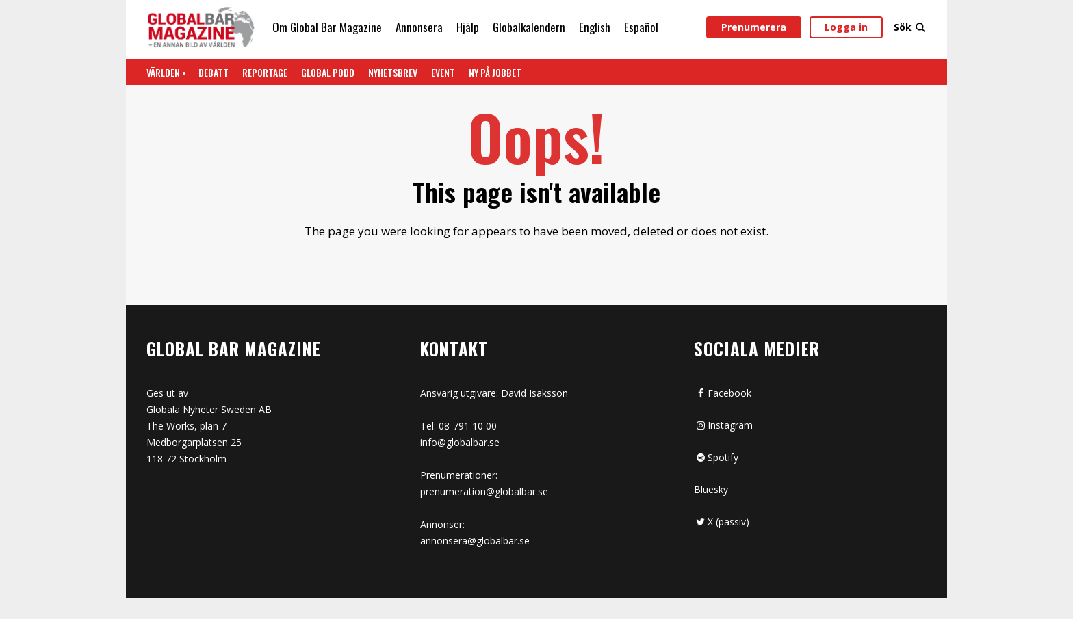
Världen (163, 72)
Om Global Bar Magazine (327, 27)
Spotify (716, 457)
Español (641, 27)
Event (443, 72)
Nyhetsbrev (392, 72)
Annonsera (419, 27)
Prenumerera (753, 27)
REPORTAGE (264, 72)
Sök (910, 27)
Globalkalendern (529, 27)
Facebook (722, 392)
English (594, 27)
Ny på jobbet (495, 72)
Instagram (723, 425)
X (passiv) (721, 521)
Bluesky (711, 489)
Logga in (846, 27)
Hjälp (467, 27)
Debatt (213, 72)
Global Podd (327, 72)
